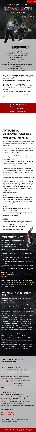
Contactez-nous (8, 78)
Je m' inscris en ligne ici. (7, 412)
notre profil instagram (11, 421)
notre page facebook (22, 419)
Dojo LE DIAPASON (8, 380)
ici (25, 105)
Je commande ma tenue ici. (8, 414)
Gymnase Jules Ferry (9, 96)
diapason (6, 95)
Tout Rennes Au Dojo (27, 282)
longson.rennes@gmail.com (18, 111)
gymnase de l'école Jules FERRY (11, 386)
